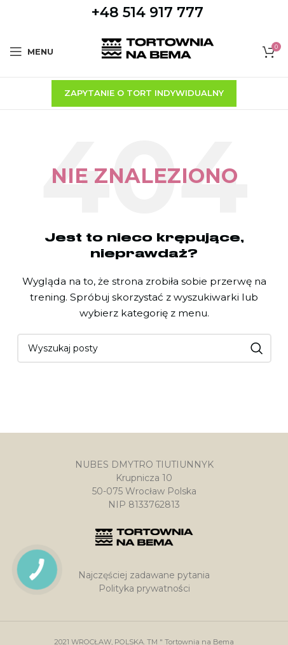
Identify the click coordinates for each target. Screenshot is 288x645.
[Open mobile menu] (31, 51)
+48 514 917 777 (147, 12)
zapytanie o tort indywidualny (144, 93)
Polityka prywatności (144, 588)
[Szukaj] (144, 348)
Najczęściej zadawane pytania (144, 575)
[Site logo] (158, 51)
